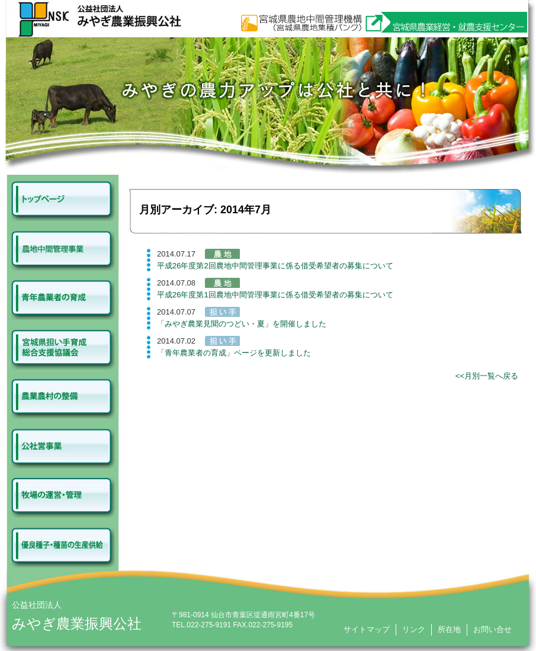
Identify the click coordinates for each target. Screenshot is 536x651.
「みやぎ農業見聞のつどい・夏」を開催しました (241, 323)
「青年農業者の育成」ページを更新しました (234, 352)
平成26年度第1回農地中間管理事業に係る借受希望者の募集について (275, 294)
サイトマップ (367, 629)
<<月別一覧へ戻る (486, 375)
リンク (413, 629)
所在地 (449, 629)
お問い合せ (492, 629)
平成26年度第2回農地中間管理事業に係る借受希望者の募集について (275, 265)
